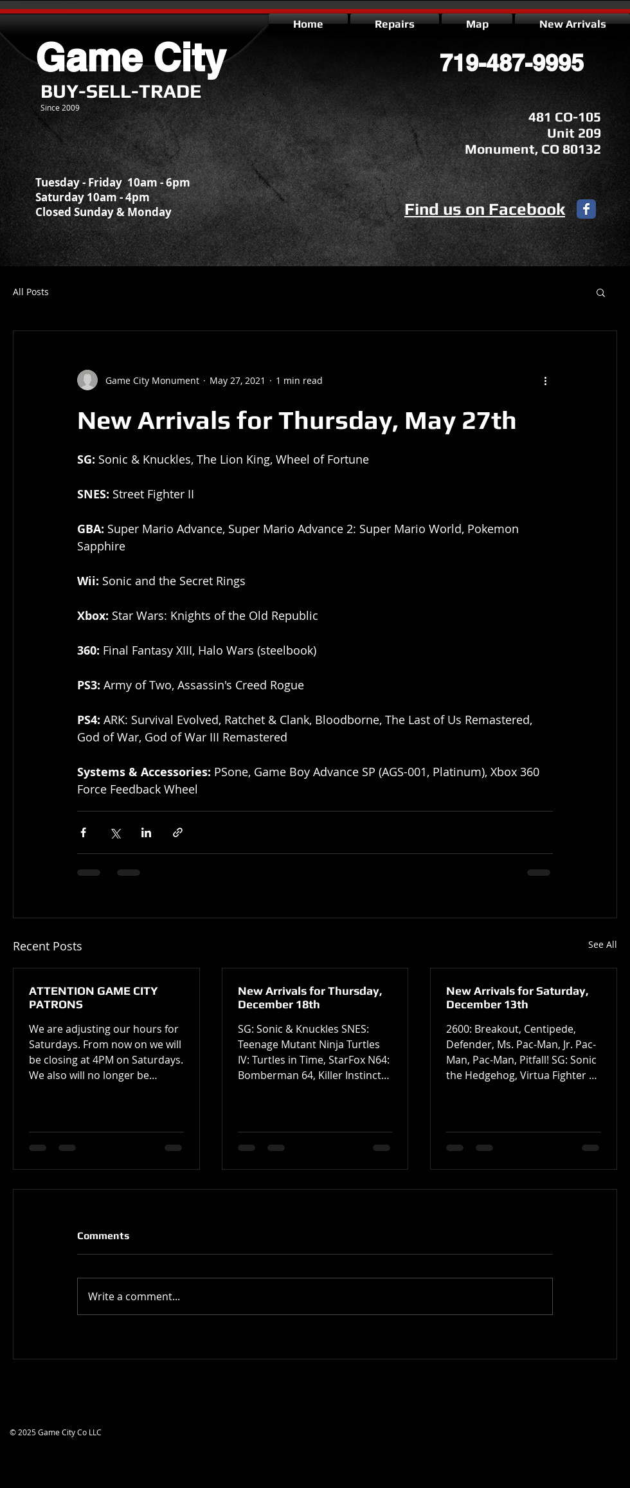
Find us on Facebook (484, 209)
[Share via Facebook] (83, 832)
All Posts (31, 292)
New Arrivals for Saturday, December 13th (517, 997)
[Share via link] (178, 832)
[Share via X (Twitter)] (115, 832)
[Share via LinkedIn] (146, 832)
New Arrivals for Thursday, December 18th (310, 997)
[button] (601, 292)
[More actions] (545, 380)
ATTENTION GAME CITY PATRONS (93, 997)
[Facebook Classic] (586, 209)
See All (602, 944)
